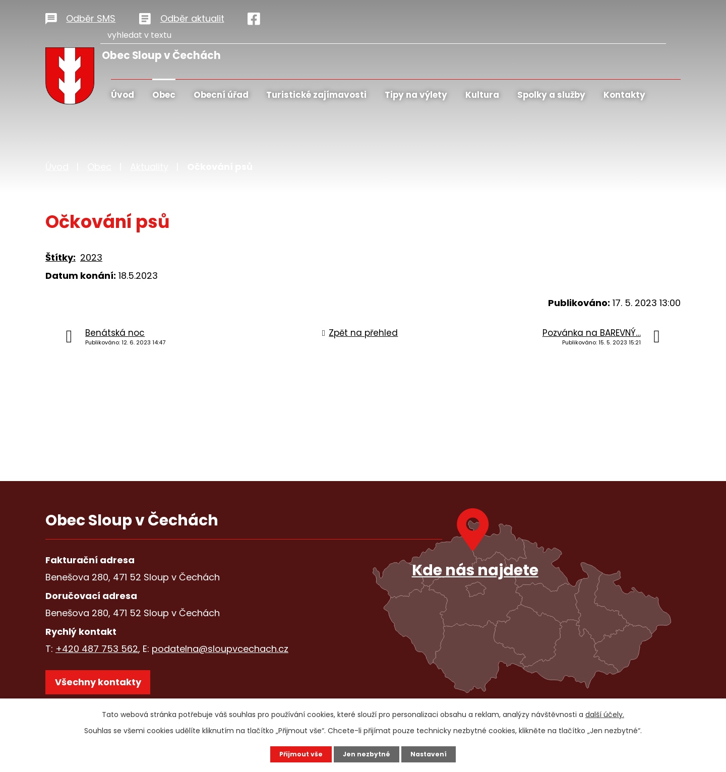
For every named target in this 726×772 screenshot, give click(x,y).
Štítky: (60, 257)
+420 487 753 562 (96, 648)
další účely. (604, 713)
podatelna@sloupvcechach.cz (220, 648)
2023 (91, 257)
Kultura (482, 95)
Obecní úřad (221, 95)
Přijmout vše (296, 753)
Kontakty (624, 95)
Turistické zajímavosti (316, 95)
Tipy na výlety (416, 95)
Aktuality (149, 166)
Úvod (122, 95)
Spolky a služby (551, 95)
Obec (163, 95)
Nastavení (433, 753)
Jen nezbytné (366, 753)
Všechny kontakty (106, 688)
